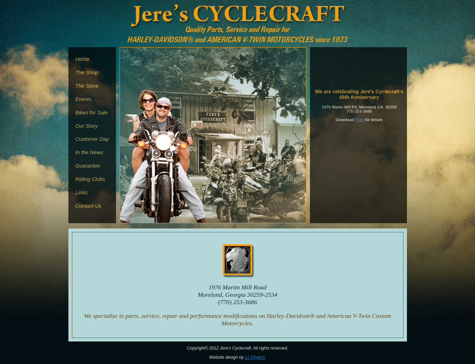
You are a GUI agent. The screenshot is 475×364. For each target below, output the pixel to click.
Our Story (86, 126)
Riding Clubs (90, 179)
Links (81, 192)
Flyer (359, 120)
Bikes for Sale (91, 112)
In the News (89, 152)
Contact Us (88, 206)
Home (82, 59)
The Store (87, 86)
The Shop (86, 72)
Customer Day (92, 139)
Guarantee (88, 166)
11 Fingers (255, 357)
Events (83, 99)
